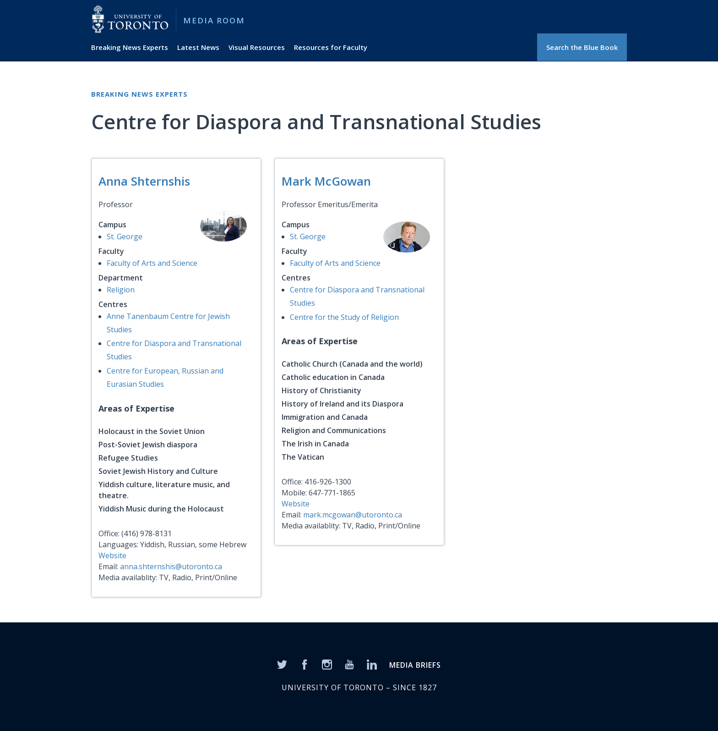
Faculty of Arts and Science (152, 263)
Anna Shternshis (144, 181)
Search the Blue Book (582, 47)
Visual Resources (256, 47)
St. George (124, 236)
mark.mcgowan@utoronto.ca (352, 515)
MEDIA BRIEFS (415, 665)
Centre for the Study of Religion (344, 317)
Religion (121, 290)
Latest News (198, 47)
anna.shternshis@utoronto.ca (171, 566)
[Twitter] (282, 663)
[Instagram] (326, 663)
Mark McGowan (326, 181)
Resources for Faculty (330, 47)
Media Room (214, 20)
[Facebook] (304, 663)
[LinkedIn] (371, 663)
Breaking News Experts (129, 47)
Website (112, 555)
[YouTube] (349, 663)
